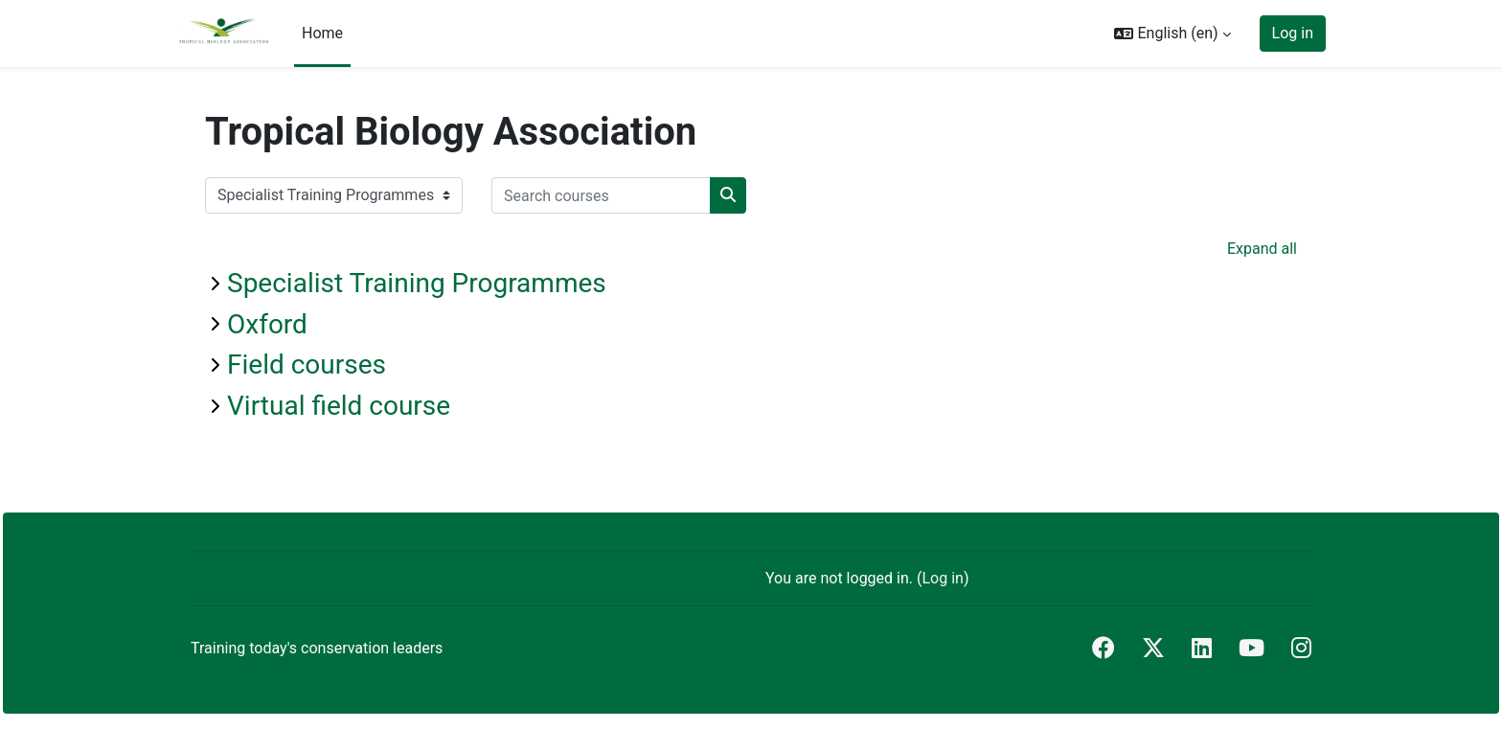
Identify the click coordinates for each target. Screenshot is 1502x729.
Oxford (267, 324)
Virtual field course (338, 405)
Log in (1292, 33)
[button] (1172, 33)
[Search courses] (601, 195)
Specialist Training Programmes (416, 283)
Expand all (1262, 248)
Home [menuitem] (322, 33)
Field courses (306, 364)
